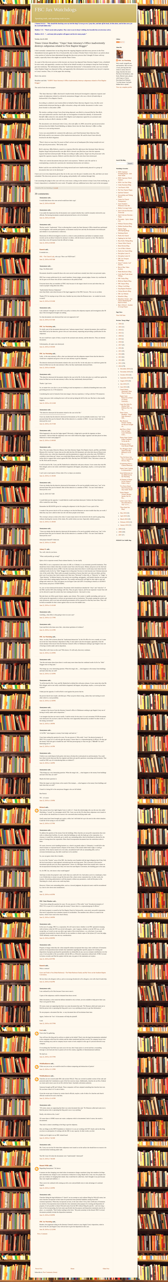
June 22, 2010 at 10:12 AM (48, 403)
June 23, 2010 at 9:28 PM (47, 1215)
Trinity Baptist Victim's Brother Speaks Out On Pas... (125, 495)
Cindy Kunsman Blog (124, 185)
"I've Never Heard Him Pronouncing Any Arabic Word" (126, 488)
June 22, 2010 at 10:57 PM (48, 1023)
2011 (120, 363)
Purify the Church (123, 236)
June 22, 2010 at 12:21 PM (48, 630)
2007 (120, 535)
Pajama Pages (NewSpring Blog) (123, 229)
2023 (120, 333)
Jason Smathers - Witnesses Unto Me (124, 204)
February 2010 (124, 522)
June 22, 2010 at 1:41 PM (47, 746)
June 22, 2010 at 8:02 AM (47, 203)
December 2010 (125, 369)
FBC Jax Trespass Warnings (123, 259)
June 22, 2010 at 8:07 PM (47, 959)
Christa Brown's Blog (124, 291)
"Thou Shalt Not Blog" (125, 508)
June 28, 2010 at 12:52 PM (48, 1229)
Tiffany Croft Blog (123, 286)
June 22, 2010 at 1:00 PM (47, 723)
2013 (120, 357)
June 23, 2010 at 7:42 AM (47, 1138)
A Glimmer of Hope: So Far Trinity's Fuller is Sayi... (126, 481)
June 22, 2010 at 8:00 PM (47, 938)
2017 (120, 345)
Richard (42, 807)
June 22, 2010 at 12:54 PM (48, 673)
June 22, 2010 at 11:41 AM (48, 605)
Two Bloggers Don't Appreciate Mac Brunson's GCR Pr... (126, 451)
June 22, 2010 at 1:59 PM (47, 800)
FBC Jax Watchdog (46, 326)
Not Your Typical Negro (125, 190)
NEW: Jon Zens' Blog (124, 182)
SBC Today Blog (123, 278)
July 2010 (123, 384)
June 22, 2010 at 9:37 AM (47, 320)
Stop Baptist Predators (124, 288)
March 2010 (124, 519)
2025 (120, 327)
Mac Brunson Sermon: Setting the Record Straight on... (126, 423)
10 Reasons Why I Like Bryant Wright (126, 445)
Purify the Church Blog (125, 251)
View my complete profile (124, 87)
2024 (120, 330)
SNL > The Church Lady (47, 256)
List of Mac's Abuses (124, 248)
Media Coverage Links (125, 208)
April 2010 (123, 516)
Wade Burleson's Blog (124, 271)
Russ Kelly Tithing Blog (125, 241)
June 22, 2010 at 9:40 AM (47, 367)
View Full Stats (120, 315)
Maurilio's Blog (123, 296)
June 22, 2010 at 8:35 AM (47, 218)
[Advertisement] (72, 1251)
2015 (120, 351)
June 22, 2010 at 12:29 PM (48, 653)
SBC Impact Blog (123, 283)
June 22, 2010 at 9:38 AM (47, 347)
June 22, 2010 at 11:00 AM (48, 440)
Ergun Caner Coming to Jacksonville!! (126, 469)
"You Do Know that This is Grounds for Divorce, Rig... (126, 459)
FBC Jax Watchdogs (55, 9)
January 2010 (124, 525)
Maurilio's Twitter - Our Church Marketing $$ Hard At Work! (125, 300)
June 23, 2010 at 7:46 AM (47, 1159)
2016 (120, 348)
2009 (120, 529)
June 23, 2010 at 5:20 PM (47, 1188)
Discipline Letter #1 (124, 253)
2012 (120, 360)
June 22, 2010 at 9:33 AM (47, 301)
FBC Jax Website (123, 294)
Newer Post (38, 1268)
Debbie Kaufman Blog (125, 226)
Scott (41, 1030)
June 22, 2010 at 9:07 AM (47, 259)
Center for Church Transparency (123, 200)
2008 (120, 532)
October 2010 (124, 375)
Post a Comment (42, 1234)
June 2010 (123, 387)
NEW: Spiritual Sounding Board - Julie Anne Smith (125, 173)
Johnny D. (43, 549)
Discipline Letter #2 (124, 256)
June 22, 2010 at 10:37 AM (48, 424)
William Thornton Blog (125, 224)
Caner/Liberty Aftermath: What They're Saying (126, 391)
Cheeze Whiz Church (124, 243)
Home (72, 1268)
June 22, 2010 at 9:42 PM (47, 982)
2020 (120, 336)
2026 (120, 324)
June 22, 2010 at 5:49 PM (47, 917)
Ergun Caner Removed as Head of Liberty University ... (126, 398)
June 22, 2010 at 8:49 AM (47, 243)
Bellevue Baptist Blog (124, 281)
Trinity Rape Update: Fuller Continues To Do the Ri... (126, 439)
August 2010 (124, 381)
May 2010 (123, 513)
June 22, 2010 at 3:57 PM (47, 823)
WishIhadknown (45, 1063)
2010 (120, 366)
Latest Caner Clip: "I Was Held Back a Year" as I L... (126, 502)
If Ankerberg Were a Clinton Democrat (126, 464)
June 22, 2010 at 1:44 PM (47, 763)
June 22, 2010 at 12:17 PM (48, 617)
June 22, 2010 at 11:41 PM (48, 1098)
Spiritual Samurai (123, 192)
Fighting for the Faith (124, 238)
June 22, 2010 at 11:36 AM (48, 476)
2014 (120, 354)
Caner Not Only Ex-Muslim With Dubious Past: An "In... (126, 407)
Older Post (106, 1268)
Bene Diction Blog (123, 246)
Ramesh (42, 249)
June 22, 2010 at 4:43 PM (47, 894)
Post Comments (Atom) (50, 1272)
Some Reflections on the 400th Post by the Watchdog (126, 475)
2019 (120, 339)
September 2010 (125, 378)
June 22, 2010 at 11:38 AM (48, 522)
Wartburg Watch (123, 233)
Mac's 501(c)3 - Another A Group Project (125, 306)
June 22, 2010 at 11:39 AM (48, 542)
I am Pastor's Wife (123, 187)
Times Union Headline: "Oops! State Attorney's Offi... (126, 415)
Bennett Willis (44, 1165)
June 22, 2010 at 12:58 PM (48, 701)
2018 (120, 342)
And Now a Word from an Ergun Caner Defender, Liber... (125, 431)
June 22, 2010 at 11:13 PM (48, 1069)
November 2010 (125, 372)
